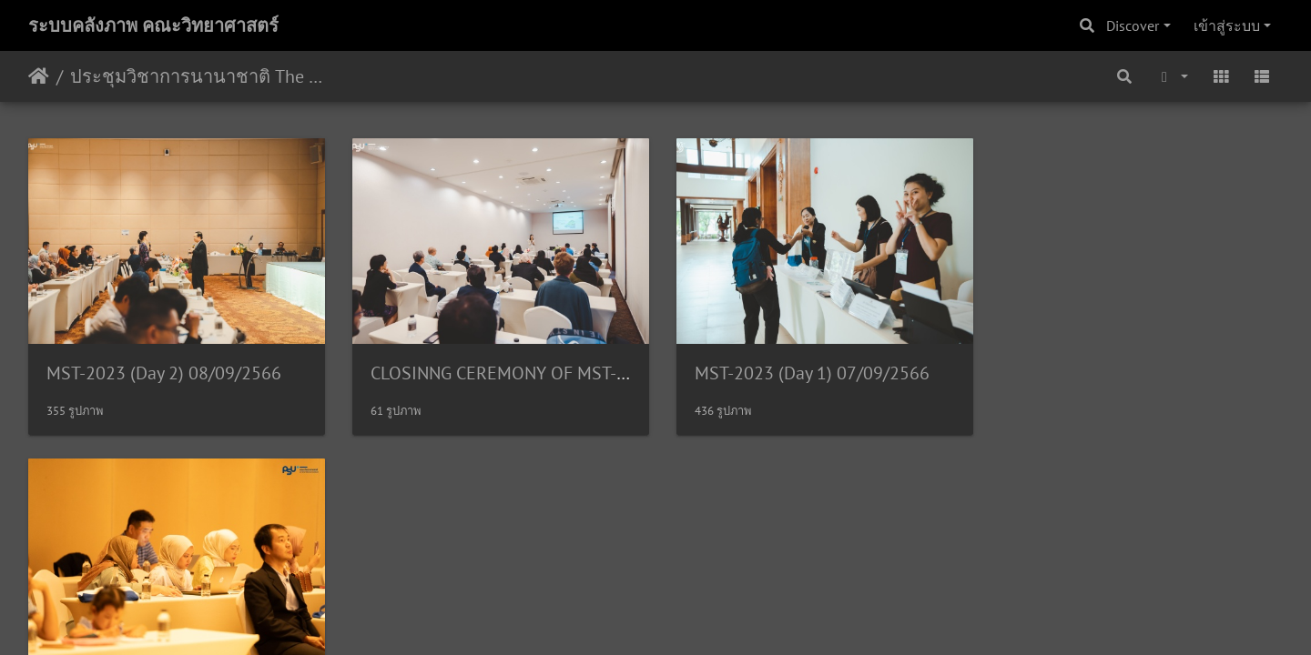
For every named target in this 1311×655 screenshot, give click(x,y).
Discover (1132, 25)
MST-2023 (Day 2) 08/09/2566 (163, 370)
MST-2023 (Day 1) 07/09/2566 (804, 370)
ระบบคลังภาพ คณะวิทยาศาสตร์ (153, 25)
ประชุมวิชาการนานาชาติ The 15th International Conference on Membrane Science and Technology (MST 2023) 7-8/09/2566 (196, 76)
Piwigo (690, 480)
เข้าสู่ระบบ (1227, 25)
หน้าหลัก (38, 76)
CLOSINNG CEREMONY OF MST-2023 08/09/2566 (558, 370)
